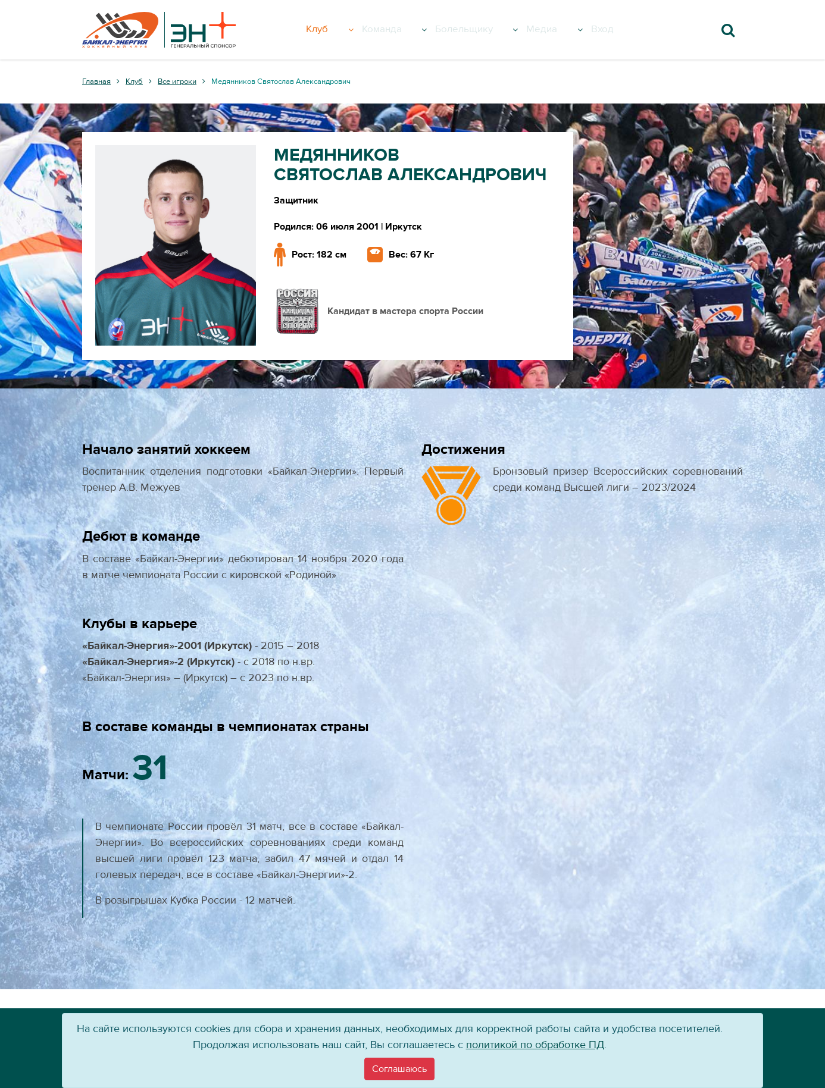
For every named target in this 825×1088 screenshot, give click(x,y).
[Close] (399, 1069)
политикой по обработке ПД (535, 1045)
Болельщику (489, 29)
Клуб (340, 29)
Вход (617, 29)
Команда (404, 29)
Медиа (568, 29)
